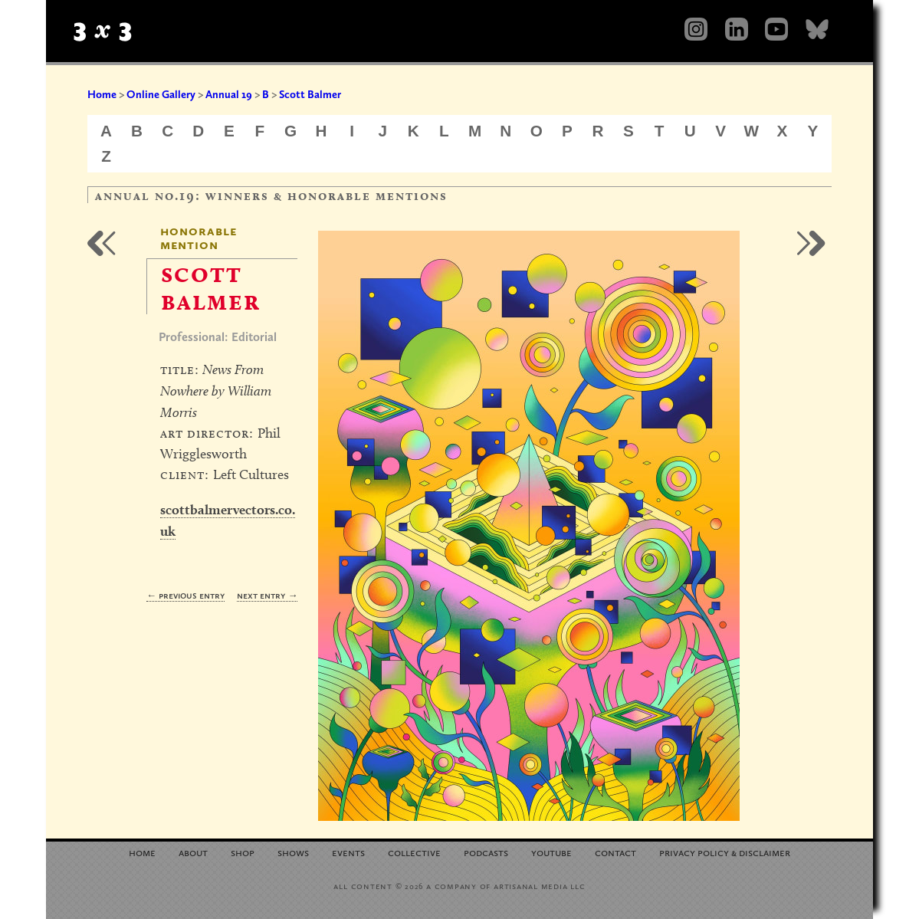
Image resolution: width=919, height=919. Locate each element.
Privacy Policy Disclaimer (724, 851)
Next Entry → (267, 595)
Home (102, 94)
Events (348, 851)
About (193, 851)
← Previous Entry (185, 595)
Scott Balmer (310, 94)
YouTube (551, 851)
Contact (615, 851)
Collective (414, 851)
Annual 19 (228, 94)
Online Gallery (160, 94)
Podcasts (486, 851)
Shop (242, 851)
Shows (293, 851)
